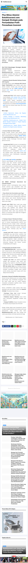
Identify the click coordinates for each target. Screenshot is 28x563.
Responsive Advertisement (14, 388)
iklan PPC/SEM (21, 97)
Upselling (13, 159)
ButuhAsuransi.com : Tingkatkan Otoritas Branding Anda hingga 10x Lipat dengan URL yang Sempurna (20, 359)
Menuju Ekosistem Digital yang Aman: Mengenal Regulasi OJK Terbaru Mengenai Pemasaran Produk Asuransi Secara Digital (18, 487)
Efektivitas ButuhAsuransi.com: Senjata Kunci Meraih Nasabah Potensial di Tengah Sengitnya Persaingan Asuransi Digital (14, 122)
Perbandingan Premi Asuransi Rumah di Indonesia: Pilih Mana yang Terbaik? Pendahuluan (18, 501)
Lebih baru (3, 393)
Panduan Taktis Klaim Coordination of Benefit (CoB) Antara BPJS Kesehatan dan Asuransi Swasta (18, 439)
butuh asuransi (18, 88)
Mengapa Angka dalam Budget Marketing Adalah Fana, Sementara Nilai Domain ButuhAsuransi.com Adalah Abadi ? (20, 378)
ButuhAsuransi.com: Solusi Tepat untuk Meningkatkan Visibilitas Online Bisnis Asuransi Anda (14, 550)
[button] (1, 1)
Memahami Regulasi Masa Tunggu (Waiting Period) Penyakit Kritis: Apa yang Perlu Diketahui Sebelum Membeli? (18, 471)
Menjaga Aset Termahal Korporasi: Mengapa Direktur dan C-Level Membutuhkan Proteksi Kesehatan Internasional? (18, 455)
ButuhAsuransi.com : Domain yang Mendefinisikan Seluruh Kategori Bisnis (7, 343)
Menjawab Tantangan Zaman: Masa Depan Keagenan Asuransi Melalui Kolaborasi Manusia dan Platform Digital (18, 494)
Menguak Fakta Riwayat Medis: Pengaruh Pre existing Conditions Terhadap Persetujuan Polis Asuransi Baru (18, 463)
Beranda (4, 12)
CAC (4, 100)
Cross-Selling (6, 159)
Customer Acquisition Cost (19, 98)
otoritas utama (22, 135)
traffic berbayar (14, 97)
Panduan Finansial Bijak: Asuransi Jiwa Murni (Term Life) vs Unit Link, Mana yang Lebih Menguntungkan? (13, 430)
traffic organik (9, 90)
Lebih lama (24, 393)
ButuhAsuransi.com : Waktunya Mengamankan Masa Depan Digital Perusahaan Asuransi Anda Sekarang (7, 360)
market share (23, 150)
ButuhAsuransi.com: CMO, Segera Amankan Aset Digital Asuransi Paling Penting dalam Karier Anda (20, 343)
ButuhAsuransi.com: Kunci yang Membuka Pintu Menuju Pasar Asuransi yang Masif (7, 376)
